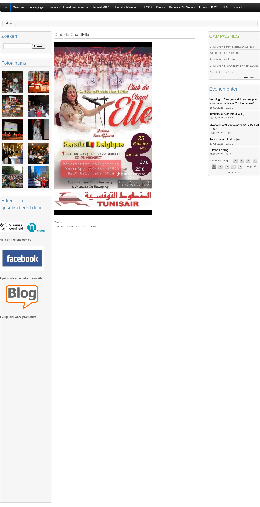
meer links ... (250, 77)
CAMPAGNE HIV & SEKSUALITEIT (232, 46)
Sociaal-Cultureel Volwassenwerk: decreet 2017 (79, 7)
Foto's (203, 7)
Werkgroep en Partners (224, 52)
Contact (237, 7)
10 (220, 166)
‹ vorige (224, 160)
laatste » (234, 172)
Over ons (18, 7)
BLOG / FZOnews (154, 7)
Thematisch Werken (125, 7)
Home (9, 23)
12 (233, 166)
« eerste (215, 160)
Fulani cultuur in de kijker (225, 139)
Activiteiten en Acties (222, 59)
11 (227, 166)
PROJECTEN (219, 7)
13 (240, 166)
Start (5, 7)
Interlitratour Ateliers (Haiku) (227, 114)
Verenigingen (37, 7)
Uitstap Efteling (219, 150)
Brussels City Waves (182, 7)
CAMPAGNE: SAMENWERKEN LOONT (235, 65)
